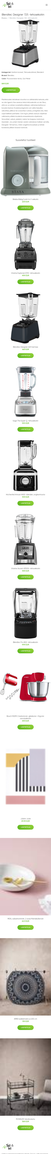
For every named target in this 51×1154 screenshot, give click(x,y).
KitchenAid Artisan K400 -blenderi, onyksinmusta (25, 494)
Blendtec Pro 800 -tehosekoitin (25, 642)
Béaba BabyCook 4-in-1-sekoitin (25, 199)
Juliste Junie (26, 818)
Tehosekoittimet (30, 72)
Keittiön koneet (17, 72)
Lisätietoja (11, 90)
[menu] (46, 5)
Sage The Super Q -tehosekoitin (25, 421)
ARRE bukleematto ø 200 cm (25, 1019)
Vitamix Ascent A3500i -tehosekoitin (25, 568)
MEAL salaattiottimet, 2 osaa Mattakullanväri (26, 919)
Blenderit (40, 72)
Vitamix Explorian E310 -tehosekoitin (25, 273)
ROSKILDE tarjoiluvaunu (25, 1119)
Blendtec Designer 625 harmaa (25, 347)
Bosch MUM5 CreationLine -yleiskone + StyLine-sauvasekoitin (25, 717)
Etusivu (4, 18)
